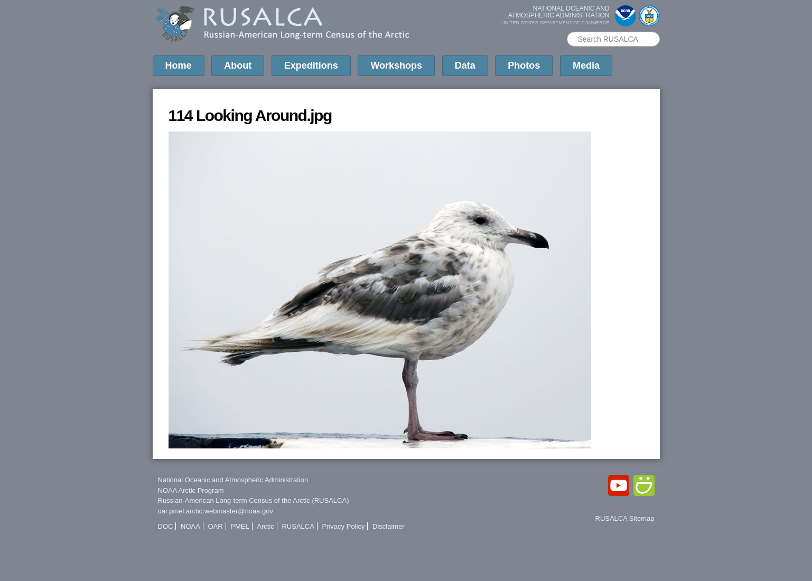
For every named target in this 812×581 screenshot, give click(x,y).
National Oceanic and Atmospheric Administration (233, 480)
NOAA (190, 526)
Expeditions (311, 65)
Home (178, 65)
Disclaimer (388, 526)
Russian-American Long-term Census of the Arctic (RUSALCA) (253, 500)
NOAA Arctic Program (191, 490)
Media (586, 65)
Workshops (396, 65)
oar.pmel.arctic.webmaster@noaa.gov (215, 511)
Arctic (265, 526)
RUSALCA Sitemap (625, 518)
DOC (165, 526)
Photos (524, 65)
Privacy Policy (343, 526)
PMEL (239, 526)
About (237, 65)
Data (465, 65)
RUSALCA (298, 526)
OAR (215, 526)
